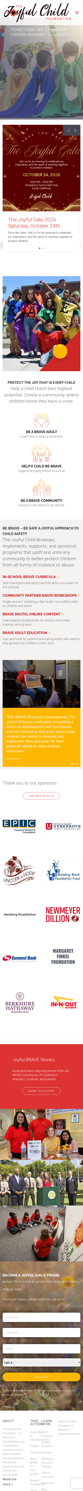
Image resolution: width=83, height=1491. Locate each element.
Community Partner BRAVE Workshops (41, 595)
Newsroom (48, 1483)
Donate (34, 1446)
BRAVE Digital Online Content (33, 614)
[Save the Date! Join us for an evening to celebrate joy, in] (41, 237)
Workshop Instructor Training (47, 1462)
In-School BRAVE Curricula (31, 577)
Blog (44, 1489)
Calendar (47, 1452)
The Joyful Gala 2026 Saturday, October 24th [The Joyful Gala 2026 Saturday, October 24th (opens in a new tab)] (34, 223)
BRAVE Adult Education (26, 633)
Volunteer (35, 1452)
